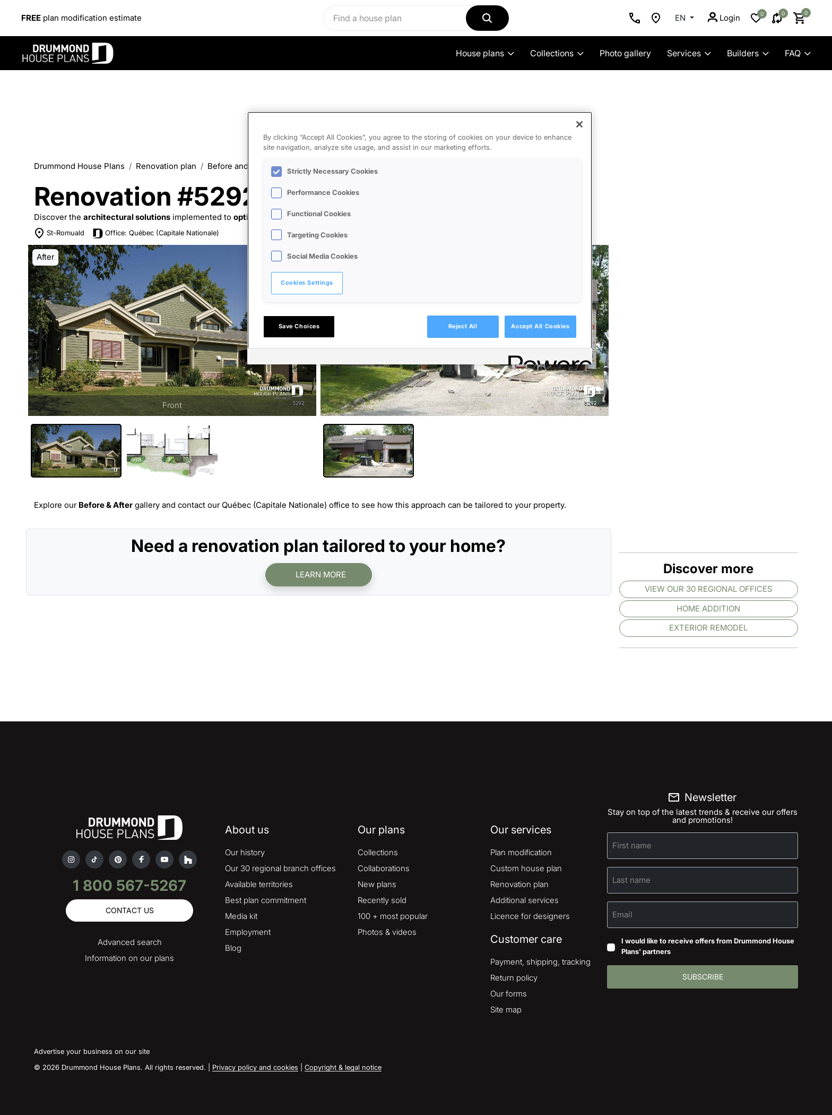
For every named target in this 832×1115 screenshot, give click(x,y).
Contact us (130, 910)
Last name (631, 880)
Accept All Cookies (540, 326)
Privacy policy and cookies (255, 1067)
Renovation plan (166, 166)
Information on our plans (129, 958)
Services (689, 53)
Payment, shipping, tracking (540, 962)
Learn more (321, 574)
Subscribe (702, 976)
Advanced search (130, 942)
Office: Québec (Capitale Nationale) (162, 232)
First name (632, 845)
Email (622, 914)
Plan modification (521, 852)
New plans (377, 884)
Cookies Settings (307, 282)
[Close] (579, 124)
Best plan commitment (265, 900)
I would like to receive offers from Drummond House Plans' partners (707, 946)
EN (681, 18)
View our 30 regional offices (709, 589)
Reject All (463, 326)
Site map (506, 1010)
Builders (748, 53)
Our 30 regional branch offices (280, 868)
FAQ (798, 53)
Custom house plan (526, 868)
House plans (485, 53)
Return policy (514, 978)
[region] (419, 238)
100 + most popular (393, 916)
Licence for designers (530, 916)
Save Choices (299, 326)
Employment (248, 932)
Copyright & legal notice (343, 1067)
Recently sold (382, 900)
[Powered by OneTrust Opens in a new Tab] (546, 357)
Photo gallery (625, 53)
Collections (557, 53)
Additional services (524, 900)
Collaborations (384, 868)
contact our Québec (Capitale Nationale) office (264, 505)
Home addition (708, 608)
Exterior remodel (708, 628)
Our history (245, 852)
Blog (233, 948)
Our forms (508, 994)
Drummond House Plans (79, 166)
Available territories (259, 884)
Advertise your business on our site (92, 1051)
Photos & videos (387, 932)
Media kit (241, 916)
